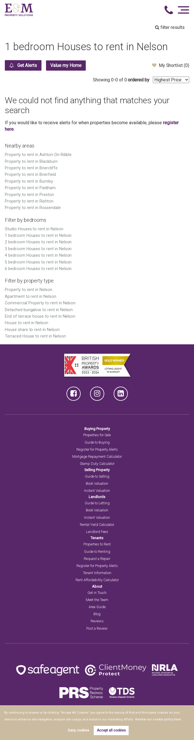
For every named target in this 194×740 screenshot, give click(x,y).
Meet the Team (97, 600)
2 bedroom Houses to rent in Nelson (38, 242)
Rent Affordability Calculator (97, 580)
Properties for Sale (97, 435)
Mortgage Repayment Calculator (97, 456)
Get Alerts (23, 65)
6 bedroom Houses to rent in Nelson (38, 268)
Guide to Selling (97, 476)
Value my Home (66, 65)
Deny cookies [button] (78, 730)
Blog (97, 614)
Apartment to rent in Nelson (30, 296)
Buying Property (97, 429)
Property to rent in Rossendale (33, 207)
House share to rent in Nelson (32, 329)
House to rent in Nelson (26, 323)
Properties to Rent (97, 544)
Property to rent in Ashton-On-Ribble (38, 154)
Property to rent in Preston (29, 194)
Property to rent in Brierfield (30, 174)
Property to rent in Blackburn (31, 161)
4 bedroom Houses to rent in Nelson (38, 255)
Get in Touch (97, 593)
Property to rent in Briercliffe (31, 168)
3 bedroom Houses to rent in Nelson (38, 248)
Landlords (97, 497)
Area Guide (97, 607)
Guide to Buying (97, 442)
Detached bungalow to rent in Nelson (39, 309)
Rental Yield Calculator (97, 524)
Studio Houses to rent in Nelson (34, 229)
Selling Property (97, 470)
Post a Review (97, 628)
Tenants (97, 538)
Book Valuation (97, 483)
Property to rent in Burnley (29, 181)
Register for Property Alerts (97, 449)
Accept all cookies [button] (111, 730)
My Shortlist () (170, 65)
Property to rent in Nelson (28, 289)
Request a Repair (97, 558)
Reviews (97, 621)
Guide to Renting (97, 551)
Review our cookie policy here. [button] (156, 719)
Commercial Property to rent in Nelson (40, 303)
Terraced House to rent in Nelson (35, 336)
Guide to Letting (97, 503)
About (97, 586)
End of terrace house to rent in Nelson (40, 316)
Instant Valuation (97, 490)
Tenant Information (97, 573)
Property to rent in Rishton (29, 201)
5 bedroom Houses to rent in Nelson (38, 262)
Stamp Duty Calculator (97, 463)
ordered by (138, 80)
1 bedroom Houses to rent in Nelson (38, 235)
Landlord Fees (97, 532)
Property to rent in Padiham (30, 187)
